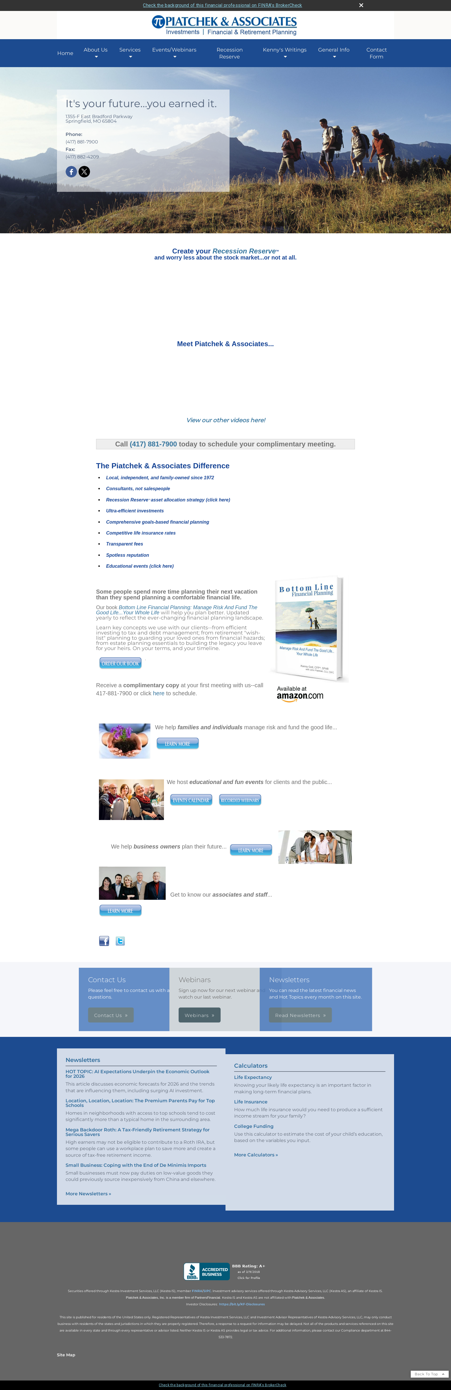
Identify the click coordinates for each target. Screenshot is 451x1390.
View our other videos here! (225, 420)
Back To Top (430, 1374)
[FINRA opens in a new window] (197, 1290)
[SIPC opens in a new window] (207, 1290)
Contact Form (376, 53)
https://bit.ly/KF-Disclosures (242, 1304)
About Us (96, 50)
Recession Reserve (230, 53)
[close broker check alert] (361, 5)
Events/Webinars (174, 50)
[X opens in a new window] (84, 172)
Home (65, 53)
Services (130, 50)
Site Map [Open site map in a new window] (66, 1354)
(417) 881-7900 (153, 444)
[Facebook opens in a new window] (71, 172)
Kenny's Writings (285, 50)
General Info (333, 50)
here (159, 693)
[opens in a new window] (226, 1280)
